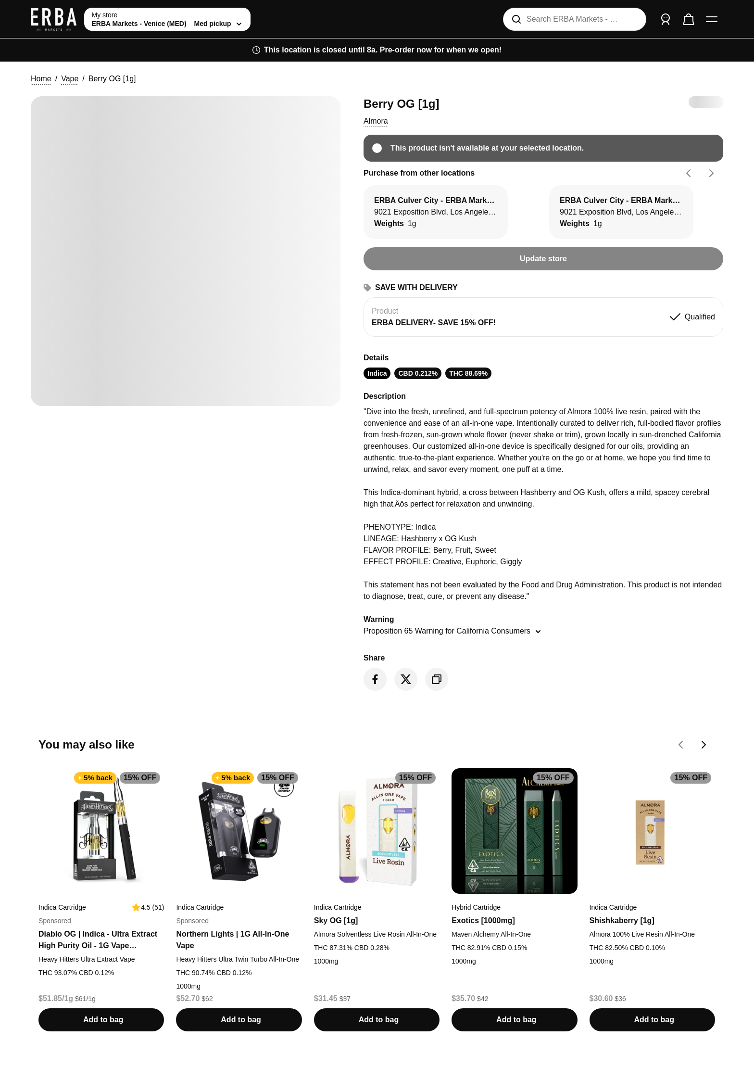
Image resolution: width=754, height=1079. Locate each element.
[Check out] (688, 19)
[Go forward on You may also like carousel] (704, 744)
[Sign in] (665, 19)
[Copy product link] (436, 679)
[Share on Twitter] (405, 679)
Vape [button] (69, 79)
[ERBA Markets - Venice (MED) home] (53, 19)
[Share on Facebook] (375, 679)
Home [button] (41, 79)
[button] (376, 121)
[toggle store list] (167, 19)
